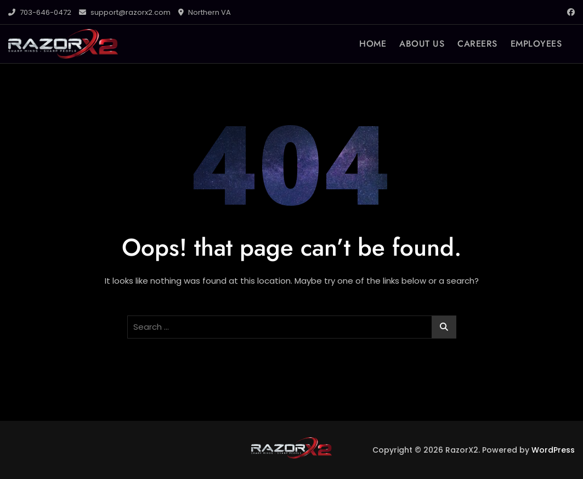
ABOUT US (421, 43)
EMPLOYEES (536, 43)
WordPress (553, 449)
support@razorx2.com (125, 12)
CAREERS (477, 43)
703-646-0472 (39, 12)
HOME (372, 43)
